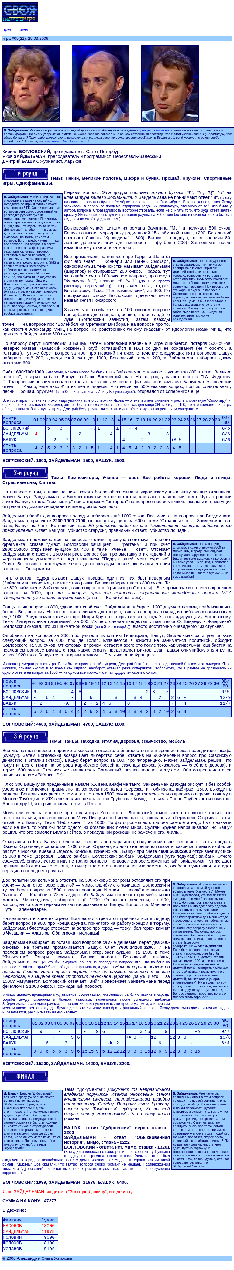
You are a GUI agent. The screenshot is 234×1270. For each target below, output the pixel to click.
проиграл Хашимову (154, 130)
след (23, 29)
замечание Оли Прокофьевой (66, 141)
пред (7, 29)
